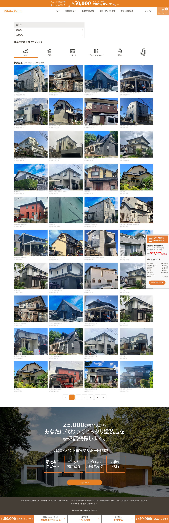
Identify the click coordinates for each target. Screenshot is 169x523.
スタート (84, 482)
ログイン (69, 501)
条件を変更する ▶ (157, 282)
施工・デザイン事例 (107, 11)
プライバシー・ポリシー (138, 501)
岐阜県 (49, 30)
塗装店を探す (70, 11)
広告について (116, 501)
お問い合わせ (79, 501)
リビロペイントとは (78, 504)
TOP (58, 11)
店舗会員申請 (104, 501)
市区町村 (49, 35)
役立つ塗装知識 (127, 11)
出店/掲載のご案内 (91, 501)
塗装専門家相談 (88, 11)
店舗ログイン (92, 504)
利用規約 (125, 501)
